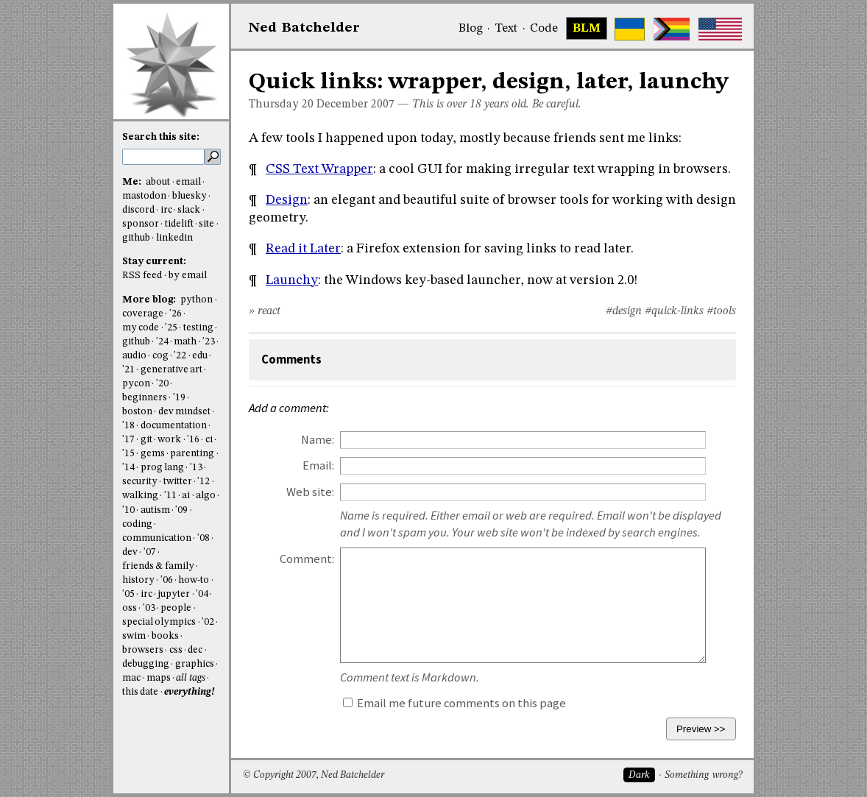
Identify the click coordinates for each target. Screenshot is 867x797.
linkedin (174, 238)
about (158, 182)
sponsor (140, 224)
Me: (133, 182)
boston (137, 412)
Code (544, 29)
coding (137, 524)
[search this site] (163, 157)
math (185, 342)
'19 (179, 398)
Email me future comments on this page (454, 703)
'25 (171, 328)
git (146, 439)
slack (188, 210)
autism (155, 510)
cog (160, 356)
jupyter (174, 594)
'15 (128, 453)
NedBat (304, 28)
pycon (136, 384)
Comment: (307, 559)
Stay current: (154, 261)
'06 (166, 580)
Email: (318, 465)
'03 (149, 608)
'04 (202, 594)
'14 (128, 467)
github (136, 238)
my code (140, 328)
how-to (193, 580)
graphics (194, 664)
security (140, 481)
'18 (128, 426)
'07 (150, 552)
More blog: (150, 300)
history (138, 580)
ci (209, 439)
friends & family (158, 566)
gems (153, 453)
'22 (180, 356)
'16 (193, 439)
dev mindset (184, 412)
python (196, 300)
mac (131, 678)
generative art (171, 370)
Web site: (310, 492)
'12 (203, 481)
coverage (142, 314)
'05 (128, 594)
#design (624, 311)
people (175, 608)
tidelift (179, 224)
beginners (144, 398)
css (176, 650)
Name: (317, 439)
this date (140, 692)
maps (158, 678)
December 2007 (355, 104)
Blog (471, 29)
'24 (162, 342)
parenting (192, 453)
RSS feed (142, 275)
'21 (128, 370)
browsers (142, 650)
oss (129, 608)
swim (134, 636)
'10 (128, 510)
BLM (587, 29)
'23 (208, 342)
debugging (145, 664)
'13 (196, 467)
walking (140, 495)
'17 (128, 439)
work (169, 439)
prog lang (162, 467)
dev (130, 552)
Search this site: (160, 137)
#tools (721, 311)
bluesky (189, 196)
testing (198, 328)
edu (200, 356)
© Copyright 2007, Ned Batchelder (313, 775)
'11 (170, 495)
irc (166, 210)
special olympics (159, 622)
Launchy (292, 280)
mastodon (144, 196)
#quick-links (674, 311)
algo (206, 495)
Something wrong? (703, 775)
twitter (177, 481)
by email (188, 275)
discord (138, 210)
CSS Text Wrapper (319, 169)
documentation (174, 426)
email (188, 182)
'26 (175, 314)
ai (186, 495)
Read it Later (303, 248)
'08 (203, 538)
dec (195, 650)
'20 (162, 384)
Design (287, 200)
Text (506, 29)
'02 (208, 622)
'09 (181, 510)
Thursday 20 (281, 104)
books (165, 636)
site (206, 224)
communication (156, 538)
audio (134, 356)
